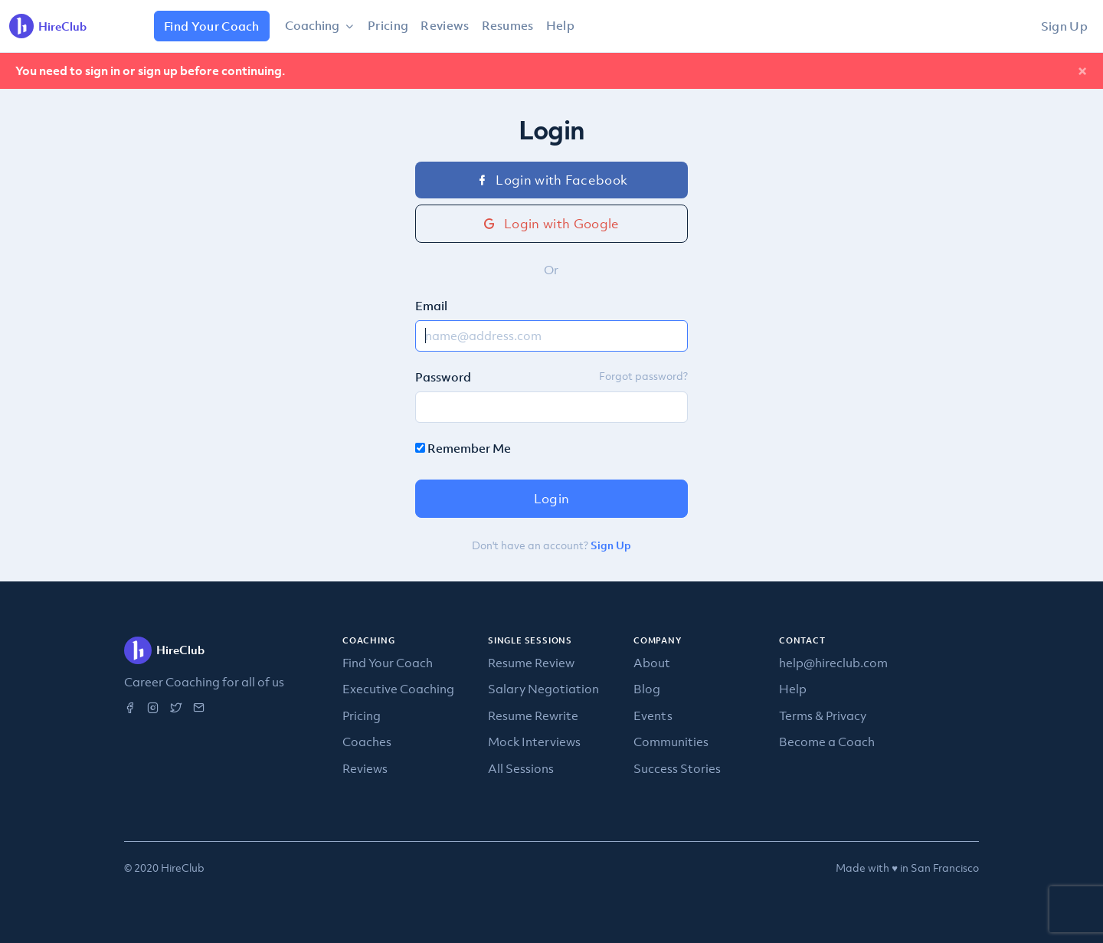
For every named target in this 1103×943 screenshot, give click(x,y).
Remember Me (463, 448)
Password (443, 377)
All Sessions (521, 768)
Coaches (366, 741)
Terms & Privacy (822, 715)
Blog (646, 688)
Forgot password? (643, 375)
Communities (671, 741)
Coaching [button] (313, 25)
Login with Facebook (552, 180)
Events (653, 715)
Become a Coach (827, 741)
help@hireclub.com (833, 662)
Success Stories (677, 768)
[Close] (1082, 71)
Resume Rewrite (533, 715)
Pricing (388, 25)
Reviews (445, 25)
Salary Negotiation (543, 688)
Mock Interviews (534, 741)
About (651, 662)
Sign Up (1064, 26)
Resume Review (531, 662)
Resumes (508, 25)
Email (431, 305)
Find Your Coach (212, 26)
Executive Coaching (398, 688)
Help (560, 25)
